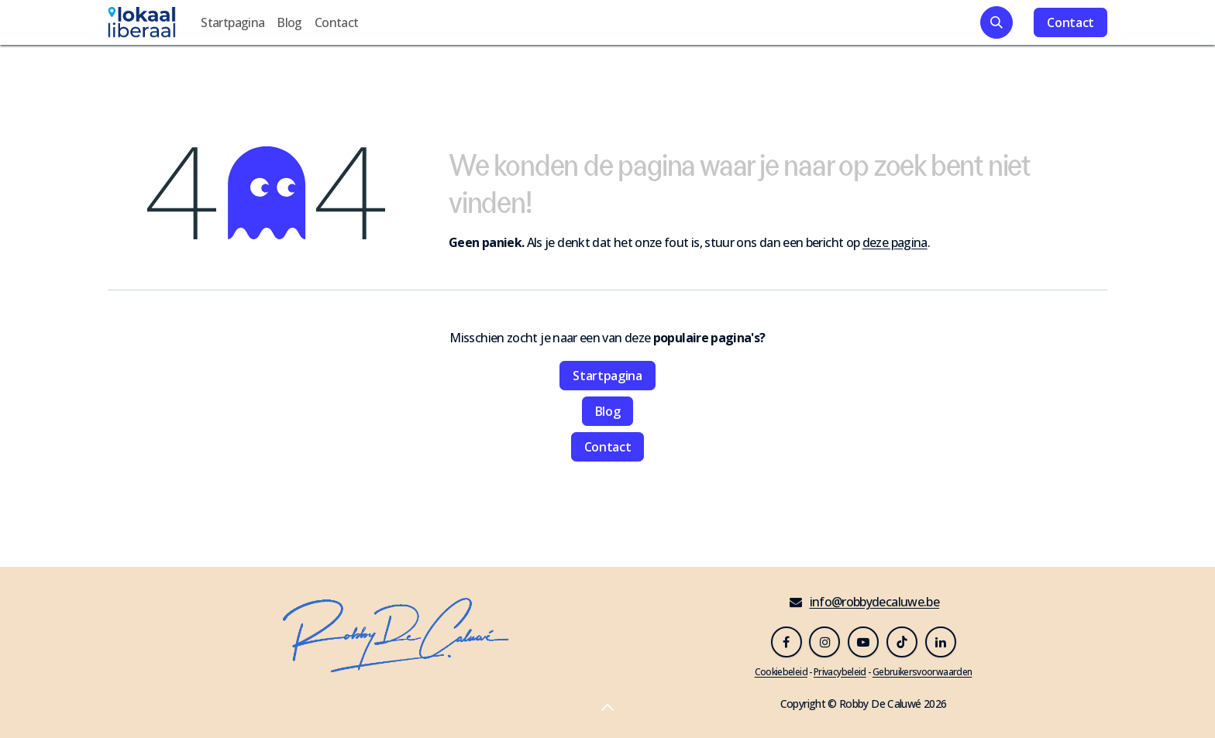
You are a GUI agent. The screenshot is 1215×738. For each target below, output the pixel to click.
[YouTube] (863, 641)
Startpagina (607, 375)
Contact (1070, 22)
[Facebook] (786, 641)
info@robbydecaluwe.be (875, 601)
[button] (996, 22)
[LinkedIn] (940, 641)
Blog (608, 411)
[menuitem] (232, 22)
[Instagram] (824, 641)
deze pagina (895, 242)
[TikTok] (901, 641)
